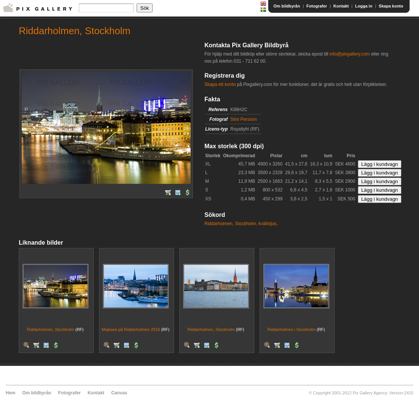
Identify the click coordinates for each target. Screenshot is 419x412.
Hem (10, 392)
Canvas (119, 392)
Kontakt (341, 6)
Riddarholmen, (219, 223)
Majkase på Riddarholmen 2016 (131, 329)
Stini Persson (243, 119)
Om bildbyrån (286, 6)
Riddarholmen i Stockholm (291, 329)
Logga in (363, 6)
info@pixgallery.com (349, 54)
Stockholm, (246, 223)
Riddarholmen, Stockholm (50, 329)
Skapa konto (391, 6)
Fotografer (316, 6)
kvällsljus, (268, 223)
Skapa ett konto (220, 84)
